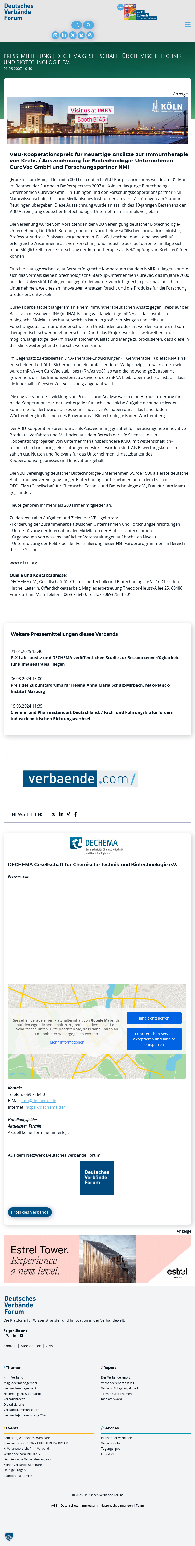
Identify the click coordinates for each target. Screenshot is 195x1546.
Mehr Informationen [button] (67, 1042)
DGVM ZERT (109, 1454)
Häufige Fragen (15, 1470)
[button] (9, 1537)
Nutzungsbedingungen (117, 1505)
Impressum (89, 1505)
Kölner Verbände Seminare (23, 1465)
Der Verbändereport (115, 1377)
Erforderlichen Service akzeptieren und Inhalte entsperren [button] (154, 1039)
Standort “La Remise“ (18, 1475)
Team (140, 1505)
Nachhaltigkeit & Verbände (23, 1394)
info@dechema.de (38, 1101)
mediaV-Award (111, 1399)
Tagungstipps (110, 1448)
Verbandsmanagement (20, 1388)
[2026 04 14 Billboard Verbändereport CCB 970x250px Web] (97, 100)
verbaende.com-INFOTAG (22, 1454)
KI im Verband (13, 1377)
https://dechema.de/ (45, 1107)
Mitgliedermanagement (20, 1383)
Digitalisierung (14, 1404)
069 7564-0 (34, 1094)
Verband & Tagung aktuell (119, 1388)
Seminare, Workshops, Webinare (27, 1438)
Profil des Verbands (30, 1212)
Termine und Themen (116, 1394)
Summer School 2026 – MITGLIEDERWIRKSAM (36, 1443)
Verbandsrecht (14, 1399)
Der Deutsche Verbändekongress (27, 1459)
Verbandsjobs (110, 1443)
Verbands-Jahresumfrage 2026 (25, 1415)
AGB (54, 1505)
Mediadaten (31, 1345)
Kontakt (10, 1345)
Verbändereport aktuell (117, 1383)
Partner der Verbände (116, 1438)
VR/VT (50, 1345)
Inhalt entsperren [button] (154, 1018)
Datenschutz (69, 1505)
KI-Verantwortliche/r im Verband (26, 1448)
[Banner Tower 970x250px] (97, 1237)
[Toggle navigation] (188, 24)
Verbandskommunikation (21, 1410)
